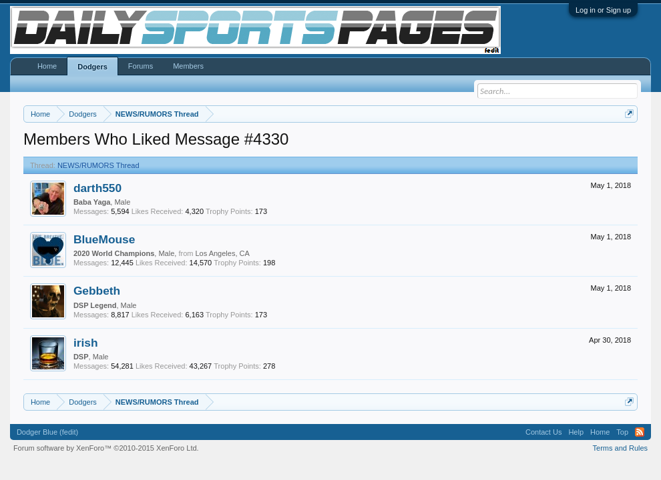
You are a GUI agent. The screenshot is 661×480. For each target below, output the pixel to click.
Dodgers (92, 67)
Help (576, 432)
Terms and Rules (620, 448)
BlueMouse (104, 239)
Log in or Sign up (603, 10)
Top (622, 432)
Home (47, 66)
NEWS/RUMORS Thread (98, 165)
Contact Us (543, 432)
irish (85, 342)
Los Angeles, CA (222, 253)
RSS (639, 432)
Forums (140, 66)
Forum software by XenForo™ (106, 448)
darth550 (97, 188)
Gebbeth (96, 290)
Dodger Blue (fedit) (47, 432)
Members (188, 66)
